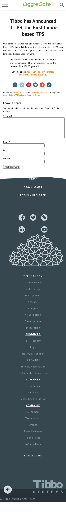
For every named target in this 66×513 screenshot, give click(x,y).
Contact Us (33, 459)
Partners (33, 396)
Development (33, 325)
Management (33, 299)
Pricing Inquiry (33, 389)
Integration (33, 331)
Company (33, 409)
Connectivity (33, 286)
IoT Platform (33, 344)
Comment (7, 116)
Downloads (33, 191)
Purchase (33, 383)
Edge (33, 351)
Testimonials (33, 422)
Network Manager (33, 357)
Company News (33, 95)
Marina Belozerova (40, 92)
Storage (33, 305)
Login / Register (33, 199)
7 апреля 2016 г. (38, 74)
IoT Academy (33, 448)
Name (6, 146)
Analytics (33, 312)
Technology (33, 279)
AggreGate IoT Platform (14, 95)
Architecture (33, 292)
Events (33, 428)
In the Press (33, 441)
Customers (33, 415)
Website (6, 162)
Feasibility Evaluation (33, 402)
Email (6, 154)
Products (33, 338)
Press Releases (33, 435)
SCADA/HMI (33, 364)
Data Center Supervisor (33, 376)
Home (33, 182)
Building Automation (33, 370)
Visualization (33, 318)
